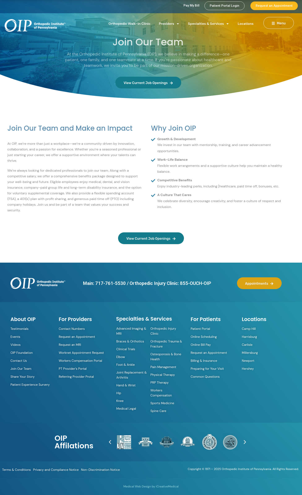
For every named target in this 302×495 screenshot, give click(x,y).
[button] (110, 442)
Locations (245, 23)
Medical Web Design (137, 486)
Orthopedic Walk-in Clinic (129, 23)
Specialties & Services (208, 24)
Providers (169, 24)
